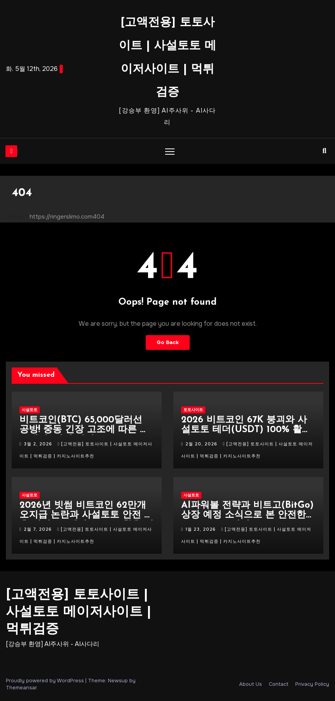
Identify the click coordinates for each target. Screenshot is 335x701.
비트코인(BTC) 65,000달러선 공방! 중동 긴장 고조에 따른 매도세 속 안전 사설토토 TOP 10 (84, 429)
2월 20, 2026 (202, 444)
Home (14, 217)
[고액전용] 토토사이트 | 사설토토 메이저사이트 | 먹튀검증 (78, 612)
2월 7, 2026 (38, 529)
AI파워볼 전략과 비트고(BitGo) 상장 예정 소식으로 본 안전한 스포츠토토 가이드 (247, 515)
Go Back (167, 342)
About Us (250, 684)
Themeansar (21, 687)
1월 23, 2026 (201, 529)
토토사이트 (193, 409)
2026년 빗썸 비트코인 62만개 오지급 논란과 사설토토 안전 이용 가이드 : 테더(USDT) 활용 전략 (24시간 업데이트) (86, 520)
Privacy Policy (312, 684)
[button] (324, 151)
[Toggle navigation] (170, 151)
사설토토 (29, 409)
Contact (278, 684)
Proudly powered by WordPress (45, 680)
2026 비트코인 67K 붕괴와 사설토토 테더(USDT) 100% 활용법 (246, 429)
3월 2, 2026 (39, 444)
